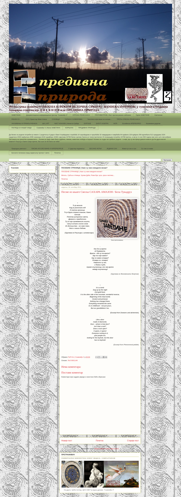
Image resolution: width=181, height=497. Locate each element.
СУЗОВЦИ (56, 119)
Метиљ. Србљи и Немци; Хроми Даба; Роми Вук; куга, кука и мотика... (88, 175)
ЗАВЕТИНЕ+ (16, 115)
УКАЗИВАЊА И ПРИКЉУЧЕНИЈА (24, 123)
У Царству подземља (76, 149)
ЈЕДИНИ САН (112, 149)
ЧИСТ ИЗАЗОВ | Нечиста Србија (66, 123)
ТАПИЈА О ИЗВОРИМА (73, 119)
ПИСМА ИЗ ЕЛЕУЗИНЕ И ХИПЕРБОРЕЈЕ (47, 149)
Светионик (158, 115)
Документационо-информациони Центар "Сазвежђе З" (46, 115)
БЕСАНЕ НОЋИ (95, 149)
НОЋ (115, 123)
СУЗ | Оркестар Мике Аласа (36, 119)
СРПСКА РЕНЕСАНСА (81, 115)
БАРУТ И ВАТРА (102, 123)
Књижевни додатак (153, 123)
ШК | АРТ (45, 123)
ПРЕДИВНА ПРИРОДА (87, 128)
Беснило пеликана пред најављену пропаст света (30, 153)
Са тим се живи (147, 149)
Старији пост (133, 441)
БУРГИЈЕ (87, 123)
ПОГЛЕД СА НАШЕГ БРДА (22, 128)
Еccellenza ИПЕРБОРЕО (131, 123)
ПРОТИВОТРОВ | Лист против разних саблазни (113, 115)
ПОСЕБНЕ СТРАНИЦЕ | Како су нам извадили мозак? (81, 171)
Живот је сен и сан (129, 149)
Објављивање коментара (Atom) (106, 449)
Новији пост (66, 441)
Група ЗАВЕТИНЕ (142, 115)
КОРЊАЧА (69, 128)
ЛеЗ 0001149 (73, 360)
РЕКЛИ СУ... (16, 119)
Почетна (57, 153)
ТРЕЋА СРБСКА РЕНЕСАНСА (128, 119)
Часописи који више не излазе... (99, 119)
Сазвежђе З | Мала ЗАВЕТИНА (48, 128)
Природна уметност (19, 149)
